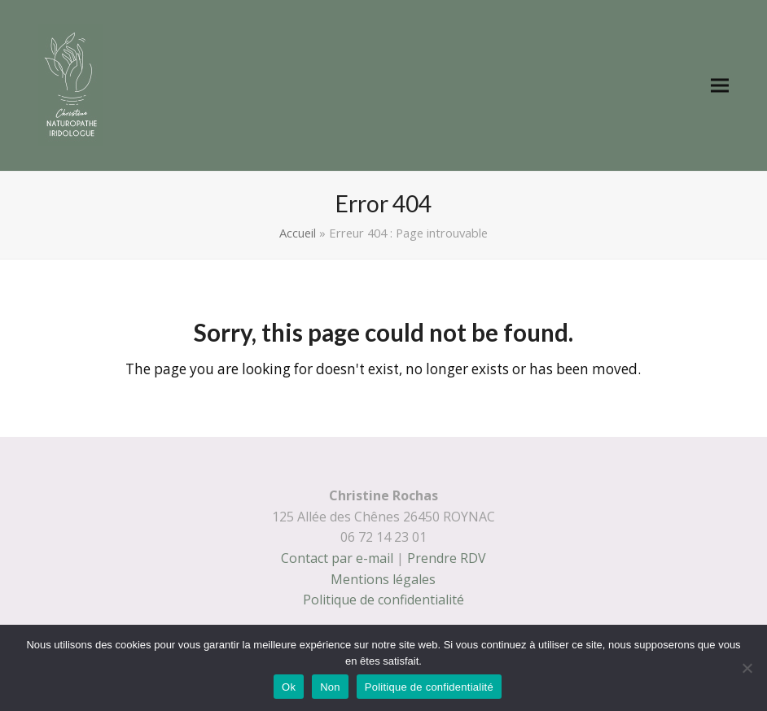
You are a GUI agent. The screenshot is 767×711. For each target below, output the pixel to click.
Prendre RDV (446, 558)
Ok (289, 687)
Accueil (297, 233)
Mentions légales (383, 579)
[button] (720, 86)
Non (330, 687)
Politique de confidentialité (383, 599)
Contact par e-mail (337, 558)
